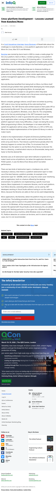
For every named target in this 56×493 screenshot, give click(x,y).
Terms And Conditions (16, 490)
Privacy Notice (5, 490)
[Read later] (42, 39)
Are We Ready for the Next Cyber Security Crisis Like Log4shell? (22, 272)
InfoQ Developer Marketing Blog (11, 422)
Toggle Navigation (3, 2)
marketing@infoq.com (35, 480)
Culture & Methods (40, 234)
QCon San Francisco (38, 406)
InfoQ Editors (6, 409)
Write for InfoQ (6, 406)
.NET (4, 237)
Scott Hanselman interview (14, 44)
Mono (32, 225)
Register (42, 2)
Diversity (4, 425)
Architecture (36, 237)
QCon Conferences (7, 400)
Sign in (51, 2)
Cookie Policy (27, 490)
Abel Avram (8, 32)
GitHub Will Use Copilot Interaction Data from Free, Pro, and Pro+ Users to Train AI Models (25, 260)
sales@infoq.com (33, 475)
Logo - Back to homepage (11, 2)
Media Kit (4, 419)
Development (7, 234)
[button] (18, 318)
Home (3, 391)
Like (16, 39)
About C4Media (6, 416)
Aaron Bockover (30, 44)
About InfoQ (5, 413)
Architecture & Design (23, 234)
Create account (6, 394)
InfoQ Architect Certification (37, 394)
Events (4, 403)
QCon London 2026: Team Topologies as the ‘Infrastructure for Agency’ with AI (25, 266)
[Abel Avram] (2, 32)
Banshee (4, 54)
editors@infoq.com (6, 480)
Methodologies (23, 237)
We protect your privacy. (8, 322)
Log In (4, 397)
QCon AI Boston (37, 402)
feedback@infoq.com (7, 475)
